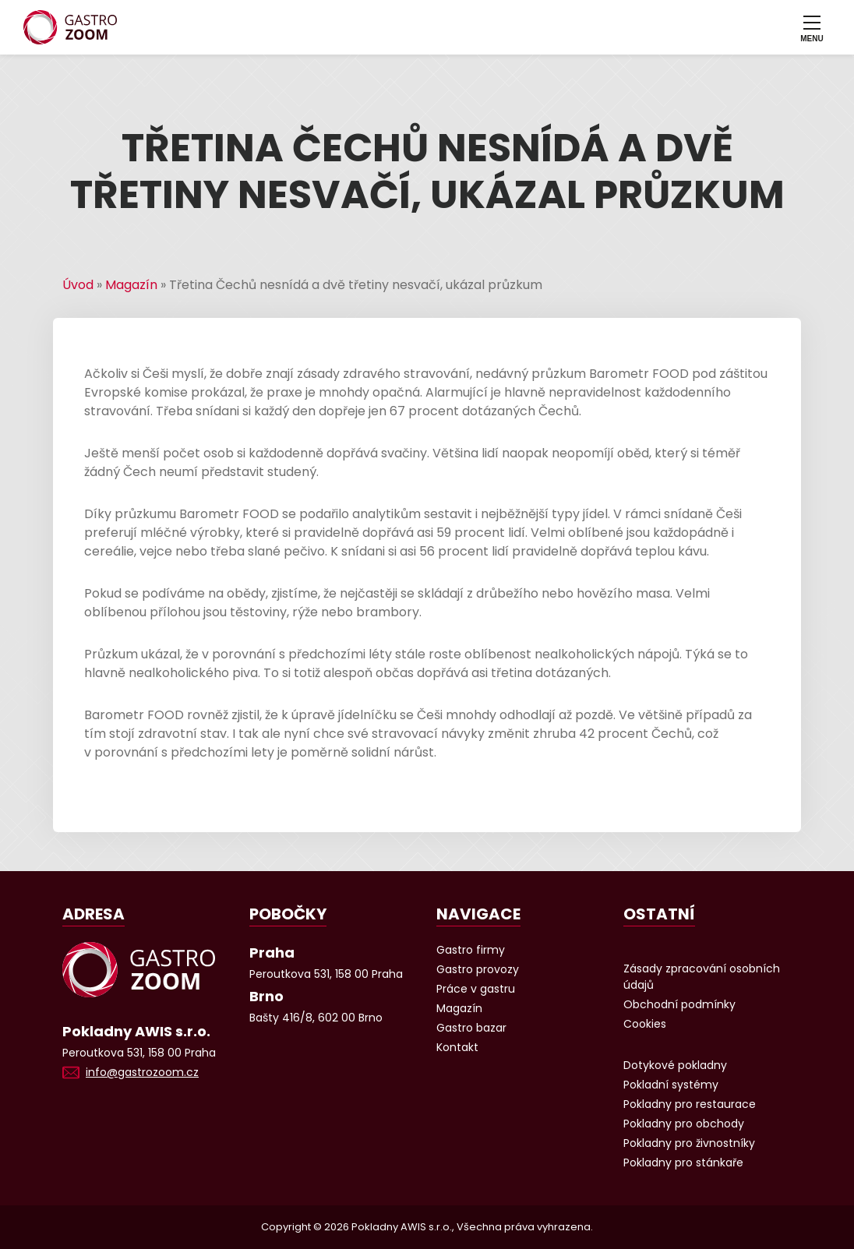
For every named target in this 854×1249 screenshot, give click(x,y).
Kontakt (457, 1047)
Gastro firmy (470, 950)
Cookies (644, 1024)
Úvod (78, 285)
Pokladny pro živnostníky (689, 1143)
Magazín (131, 285)
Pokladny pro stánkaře (683, 1162)
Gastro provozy (477, 969)
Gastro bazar (471, 1028)
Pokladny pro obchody (683, 1123)
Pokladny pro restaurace (689, 1104)
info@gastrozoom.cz (142, 1072)
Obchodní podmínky (679, 1004)
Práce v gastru (475, 989)
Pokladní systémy (670, 1084)
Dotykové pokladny (675, 1065)
